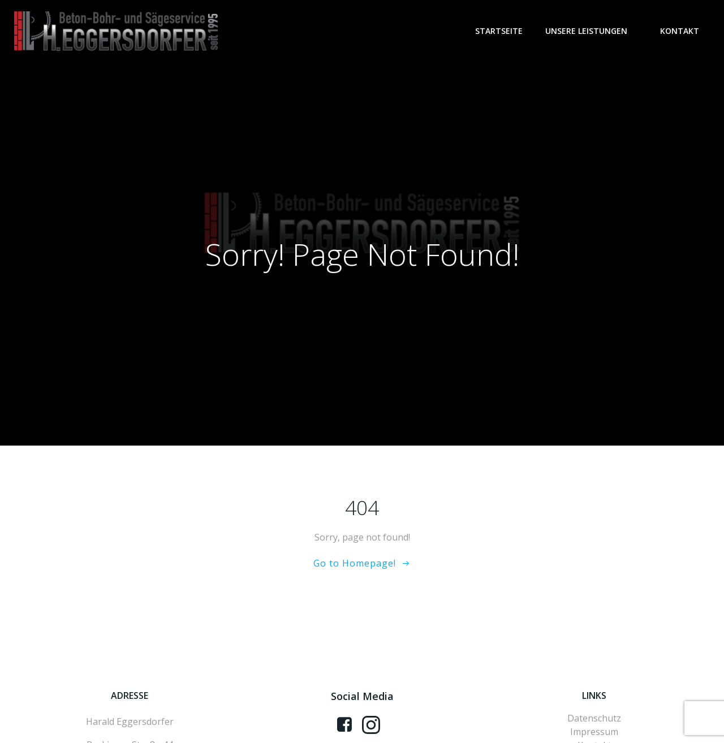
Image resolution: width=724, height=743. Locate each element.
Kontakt (679, 30)
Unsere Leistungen (591, 30)
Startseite (499, 30)
